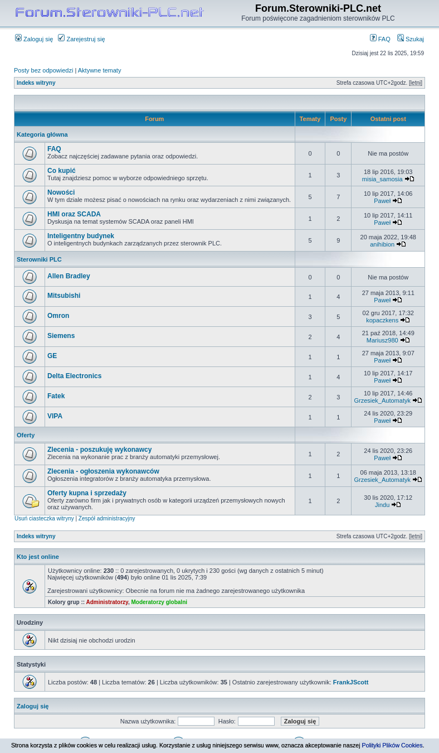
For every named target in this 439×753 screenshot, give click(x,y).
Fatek (56, 396)
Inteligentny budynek (80, 236)
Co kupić (61, 171)
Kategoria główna (42, 134)
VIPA (54, 416)
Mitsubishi (63, 296)
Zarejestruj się (81, 39)
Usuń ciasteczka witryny (44, 518)
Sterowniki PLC (39, 259)
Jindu (382, 504)
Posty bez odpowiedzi (43, 70)
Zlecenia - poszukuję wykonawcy (99, 449)
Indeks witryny (36, 83)
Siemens (61, 336)
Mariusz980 (382, 340)
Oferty (26, 435)
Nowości (61, 192)
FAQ (380, 39)
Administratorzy (107, 602)
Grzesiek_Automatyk (382, 400)
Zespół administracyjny (107, 518)
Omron (58, 316)
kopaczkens (382, 320)
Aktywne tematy (99, 70)
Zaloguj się (34, 39)
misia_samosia (382, 179)
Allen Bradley (68, 276)
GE (52, 356)
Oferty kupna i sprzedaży (86, 493)
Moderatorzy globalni (159, 602)
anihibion (382, 244)
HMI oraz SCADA (74, 214)
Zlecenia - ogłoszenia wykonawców (103, 471)
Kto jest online (38, 556)
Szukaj (410, 39)
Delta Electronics (74, 376)
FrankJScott (351, 682)
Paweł (382, 200)
